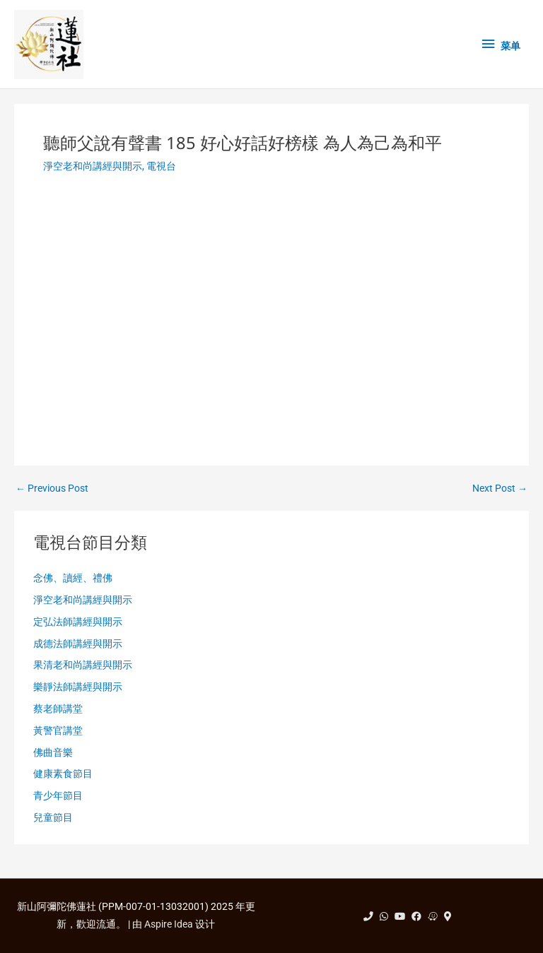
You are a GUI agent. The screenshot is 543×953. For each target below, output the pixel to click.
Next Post (499, 489)
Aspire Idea (168, 924)
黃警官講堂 (58, 730)
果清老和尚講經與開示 (82, 664)
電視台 (161, 166)
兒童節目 (53, 817)
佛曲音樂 (53, 752)
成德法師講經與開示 (77, 643)
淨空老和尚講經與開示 (92, 166)
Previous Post (52, 489)
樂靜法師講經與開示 (77, 686)
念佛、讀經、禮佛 (72, 578)
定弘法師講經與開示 (77, 621)
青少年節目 (58, 795)
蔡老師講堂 (58, 708)
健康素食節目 (63, 773)
